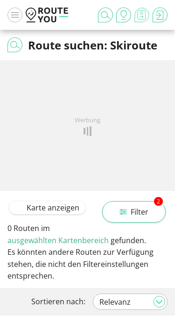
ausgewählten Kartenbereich (58, 240)
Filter (141, 209)
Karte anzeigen (47, 208)
